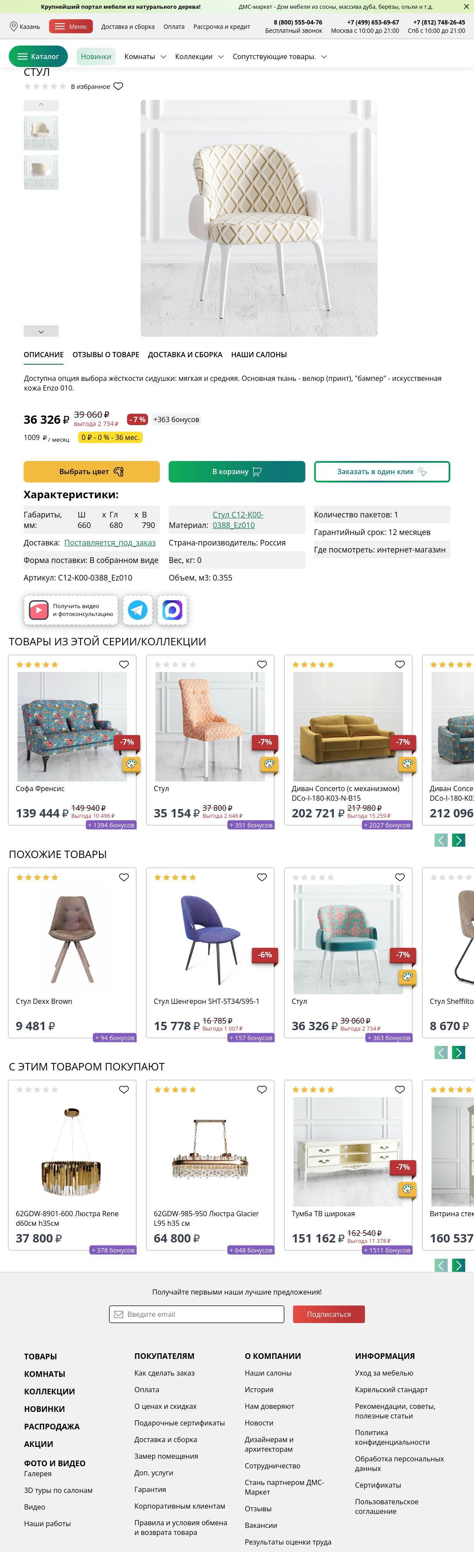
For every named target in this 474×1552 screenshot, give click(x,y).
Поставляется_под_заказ (110, 610)
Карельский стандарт (391, 1457)
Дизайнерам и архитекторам (269, 1511)
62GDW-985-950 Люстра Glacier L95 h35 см (206, 1285)
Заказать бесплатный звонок (425, 96)
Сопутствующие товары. (274, 96)
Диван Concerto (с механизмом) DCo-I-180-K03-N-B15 (346, 860)
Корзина (452, 65)
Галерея (38, 1541)
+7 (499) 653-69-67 (373, 22)
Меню (71, 26)
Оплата (173, 26)
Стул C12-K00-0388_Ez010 (238, 587)
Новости (259, 1490)
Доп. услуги (153, 1540)
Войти (377, 65)
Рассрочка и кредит (222, 26)
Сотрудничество (273, 1533)
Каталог (38, 96)
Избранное (413, 65)
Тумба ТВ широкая (323, 1281)
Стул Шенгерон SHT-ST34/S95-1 (207, 1068)
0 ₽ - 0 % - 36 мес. (110, 505)
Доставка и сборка (128, 26)
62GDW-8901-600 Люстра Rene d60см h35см (67, 1285)
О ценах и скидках (165, 1473)
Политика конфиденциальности (392, 1504)
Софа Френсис (40, 856)
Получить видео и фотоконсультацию (71, 677)
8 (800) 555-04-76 (298, 22)
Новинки (96, 96)
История (259, 1457)
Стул (161, 856)
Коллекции (193, 96)
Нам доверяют (269, 1473)
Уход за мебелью (384, 1440)
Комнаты (139, 96)
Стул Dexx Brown (44, 1068)
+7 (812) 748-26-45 (439, 22)
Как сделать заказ (164, 1440)
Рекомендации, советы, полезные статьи (395, 1478)
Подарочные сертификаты (179, 1490)
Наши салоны (268, 1440)
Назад (31, 116)
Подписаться (329, 1382)
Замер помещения (166, 1523)
